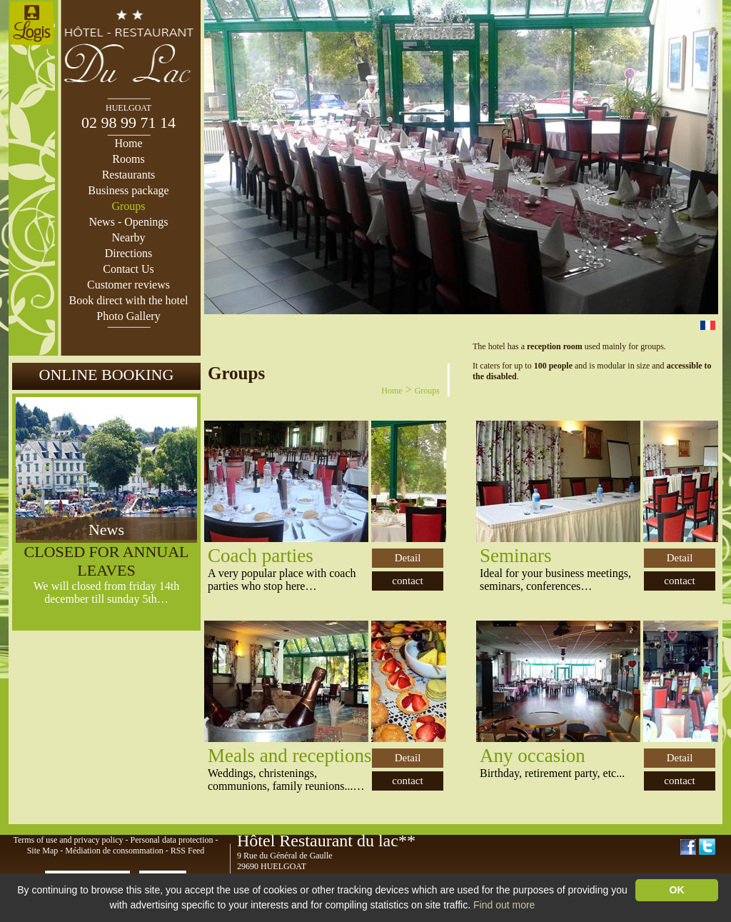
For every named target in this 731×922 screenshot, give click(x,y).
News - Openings (128, 222)
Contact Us (128, 269)
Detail (408, 557)
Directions (129, 253)
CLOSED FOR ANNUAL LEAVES (106, 561)
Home (128, 143)
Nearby (128, 237)
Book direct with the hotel (128, 300)
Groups (128, 206)
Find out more (504, 905)
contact (407, 580)
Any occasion (532, 755)
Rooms (128, 159)
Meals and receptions (289, 755)
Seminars (516, 555)
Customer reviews (128, 285)
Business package (128, 190)
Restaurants (129, 175)
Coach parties (260, 555)
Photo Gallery (128, 316)
